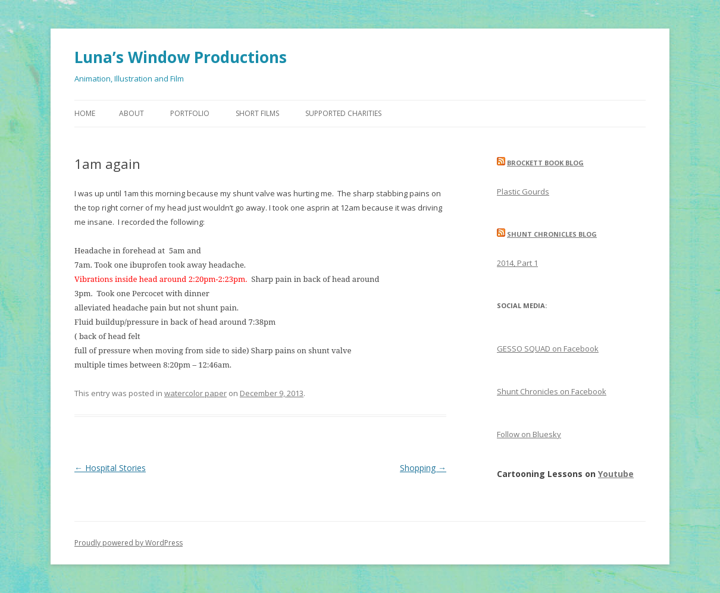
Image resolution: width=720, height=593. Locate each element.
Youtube (616, 473)
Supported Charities (343, 113)
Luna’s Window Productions (180, 57)
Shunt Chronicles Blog (552, 234)
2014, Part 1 (517, 263)
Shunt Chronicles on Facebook (551, 391)
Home (84, 113)
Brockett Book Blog (545, 162)
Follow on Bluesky (529, 434)
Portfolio (189, 113)
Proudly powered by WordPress (128, 543)
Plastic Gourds (523, 191)
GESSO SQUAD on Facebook (548, 348)
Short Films (257, 113)
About (131, 113)
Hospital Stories (110, 467)
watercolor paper (195, 393)
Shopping (423, 467)
